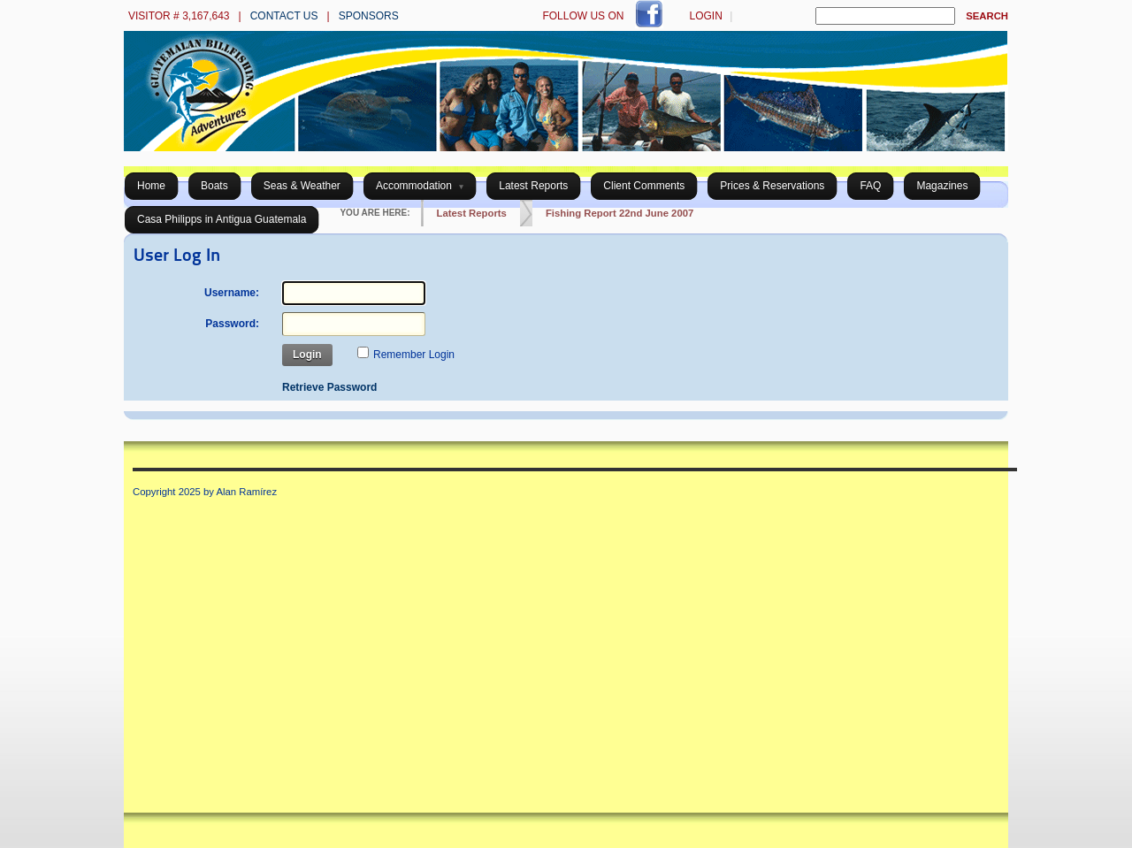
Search (987, 16)
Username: (231, 292)
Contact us (284, 16)
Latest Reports (472, 213)
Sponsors (369, 16)
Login (705, 16)
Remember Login (414, 354)
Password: (232, 323)
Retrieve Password (329, 387)
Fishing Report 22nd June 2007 (619, 213)
